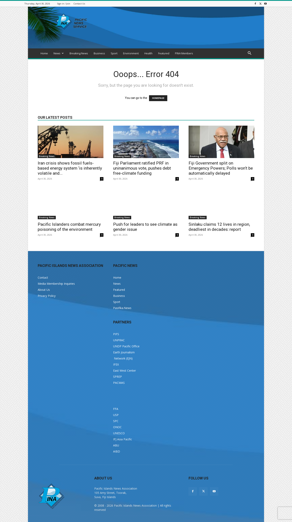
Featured (163, 53)
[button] (249, 54)
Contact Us (79, 3)
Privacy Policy (47, 296)
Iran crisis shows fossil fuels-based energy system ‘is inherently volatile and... (70, 168)
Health (148, 53)
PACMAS (119, 383)
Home (44, 53)
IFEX (116, 364)
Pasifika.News (122, 308)
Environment (131, 53)
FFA (115, 409)
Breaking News (79, 53)
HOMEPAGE (158, 98)
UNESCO (119, 433)
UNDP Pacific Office (126, 346)
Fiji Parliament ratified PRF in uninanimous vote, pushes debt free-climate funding (142, 168)
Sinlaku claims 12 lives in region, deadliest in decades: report (219, 227)
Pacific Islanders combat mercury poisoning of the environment (69, 227)
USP (116, 415)
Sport (114, 53)
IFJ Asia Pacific (122, 439)
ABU (116, 445)
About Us (44, 290)
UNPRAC (119, 340)
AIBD (116, 451)
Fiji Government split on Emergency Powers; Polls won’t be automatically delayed (221, 168)
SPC (115, 421)
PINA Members (184, 53)
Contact (43, 277)
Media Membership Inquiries (56, 284)
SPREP (117, 377)
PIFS (116, 334)
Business (99, 53)
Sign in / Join (63, 3)
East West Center (124, 370)
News (59, 53)
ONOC (117, 427)
